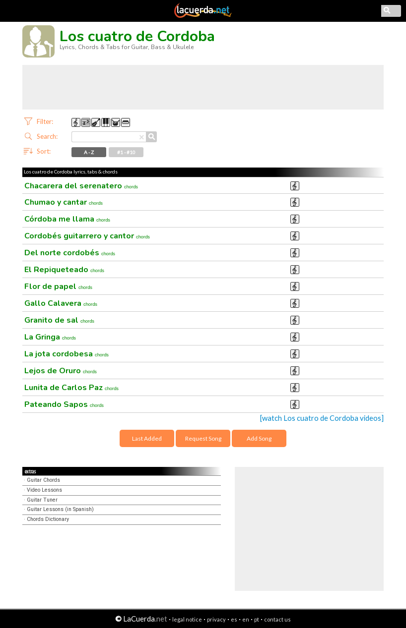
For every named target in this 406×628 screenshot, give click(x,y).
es (234, 619)
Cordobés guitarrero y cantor (87, 235)
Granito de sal (59, 320)
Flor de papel (58, 286)
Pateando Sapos (64, 404)
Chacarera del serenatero (81, 185)
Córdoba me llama (67, 219)
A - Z (89, 152)
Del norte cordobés (69, 252)
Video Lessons (44, 490)
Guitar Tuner (42, 500)
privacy (216, 619)
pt (256, 619)
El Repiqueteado (64, 269)
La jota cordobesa (66, 353)
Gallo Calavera (60, 303)
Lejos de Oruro (60, 370)
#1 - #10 (126, 152)
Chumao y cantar (63, 202)
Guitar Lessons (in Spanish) (60, 509)
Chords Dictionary (48, 519)
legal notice (187, 619)
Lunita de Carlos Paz (71, 387)
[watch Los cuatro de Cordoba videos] (322, 418)
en (245, 619)
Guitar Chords (43, 480)
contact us (277, 619)
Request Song (203, 438)
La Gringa (50, 337)
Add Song (259, 438)
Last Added (147, 438)
